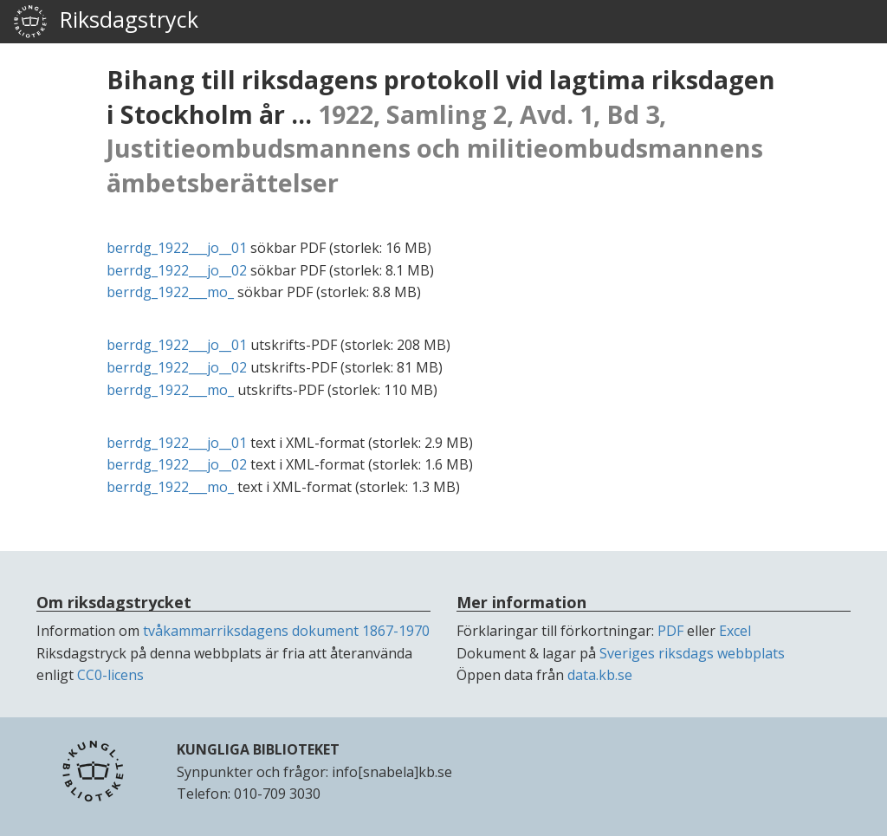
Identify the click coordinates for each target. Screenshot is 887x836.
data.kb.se (599, 674)
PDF (670, 630)
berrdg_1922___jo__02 (177, 270)
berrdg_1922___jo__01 (177, 247)
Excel (735, 630)
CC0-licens (110, 674)
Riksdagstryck (105, 21)
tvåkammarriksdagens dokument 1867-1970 (286, 630)
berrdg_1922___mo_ (170, 291)
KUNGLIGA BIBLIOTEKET (258, 749)
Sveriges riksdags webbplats (692, 653)
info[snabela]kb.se (392, 771)
